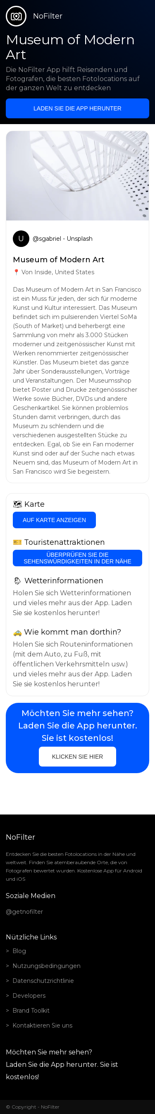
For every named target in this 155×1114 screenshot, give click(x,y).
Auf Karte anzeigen (54, 520)
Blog (19, 951)
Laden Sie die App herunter (77, 108)
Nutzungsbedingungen (46, 966)
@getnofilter (24, 911)
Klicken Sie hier (77, 756)
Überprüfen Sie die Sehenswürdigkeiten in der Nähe (77, 558)
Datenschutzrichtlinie (43, 981)
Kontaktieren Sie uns (42, 1025)
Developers (28, 995)
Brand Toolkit (31, 1010)
